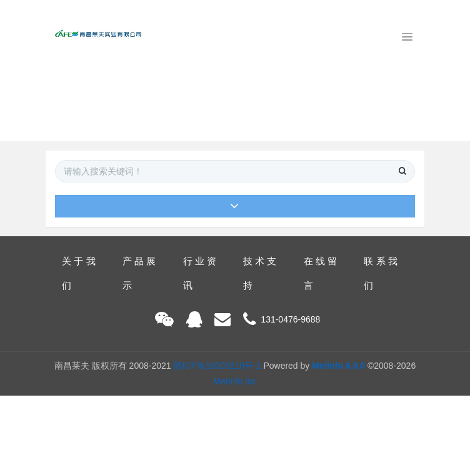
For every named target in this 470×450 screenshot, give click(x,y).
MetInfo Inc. (236, 381)
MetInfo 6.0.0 (338, 366)
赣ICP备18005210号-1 (217, 366)
